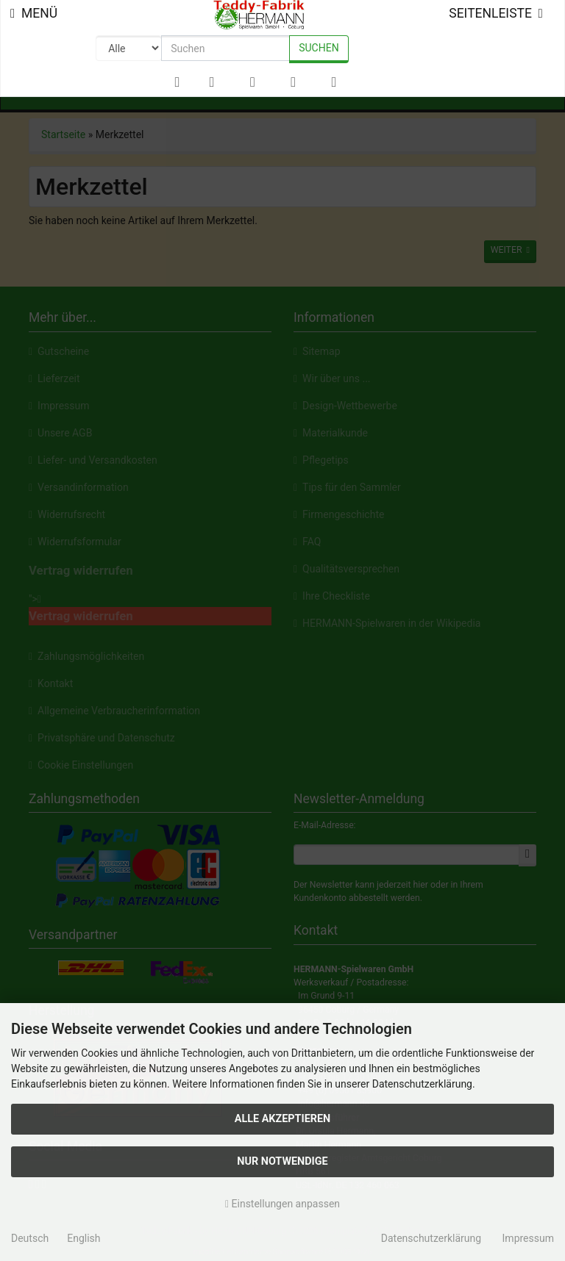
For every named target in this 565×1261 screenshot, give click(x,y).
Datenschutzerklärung (431, 1238)
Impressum (528, 1238)
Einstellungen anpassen (282, 1204)
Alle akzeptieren (283, 1119)
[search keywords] (225, 48)
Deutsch (30, 1238)
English (83, 1238)
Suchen (318, 48)
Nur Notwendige (282, 1161)
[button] (211, 82)
